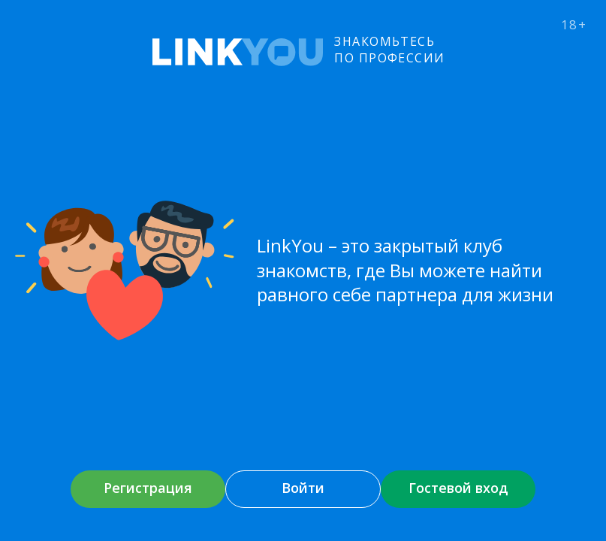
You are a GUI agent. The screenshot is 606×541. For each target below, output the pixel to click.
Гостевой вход (458, 488)
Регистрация (148, 488)
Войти (303, 488)
